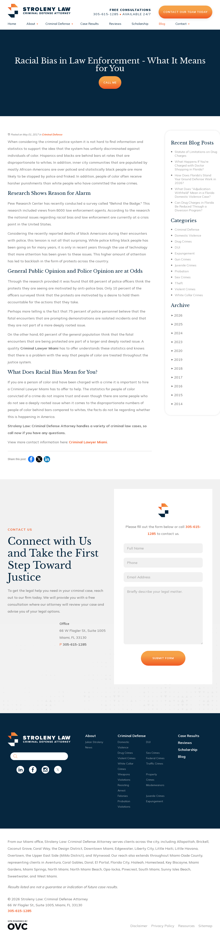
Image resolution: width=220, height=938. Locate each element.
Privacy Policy (162, 926)
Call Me (110, 82)
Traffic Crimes (154, 763)
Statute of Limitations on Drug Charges (196, 154)
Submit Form (163, 658)
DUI (177, 247)
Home (12, 24)
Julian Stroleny (94, 742)
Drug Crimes (183, 241)
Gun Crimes (183, 259)
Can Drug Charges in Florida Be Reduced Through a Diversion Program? (194, 206)
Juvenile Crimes (185, 265)
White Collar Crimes (189, 295)
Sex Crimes (183, 277)
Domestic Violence (188, 235)
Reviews (115, 24)
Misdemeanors (155, 785)
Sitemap (205, 926)
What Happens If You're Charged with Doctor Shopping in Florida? (191, 165)
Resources (186, 926)
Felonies (123, 796)
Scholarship (140, 24)
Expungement (185, 253)
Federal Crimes (155, 758)
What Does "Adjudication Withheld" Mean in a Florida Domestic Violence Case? (194, 192)
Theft (179, 283)
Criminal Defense (57, 24)
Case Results (89, 24)
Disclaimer (138, 926)
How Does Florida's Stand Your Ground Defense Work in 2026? (195, 179)
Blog (162, 24)
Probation (182, 271)
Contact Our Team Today (185, 12)
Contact (181, 24)
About (30, 24)
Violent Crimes (185, 289)
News (88, 747)
